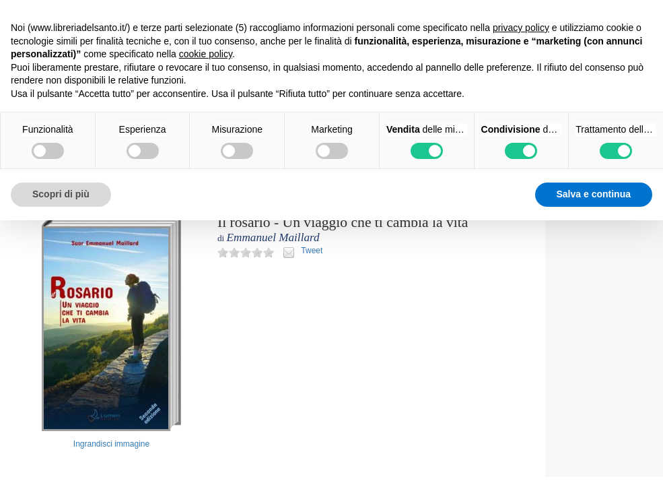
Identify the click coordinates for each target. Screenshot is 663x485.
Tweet (311, 250)
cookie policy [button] (205, 53)
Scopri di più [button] (61, 194)
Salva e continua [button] (594, 194)
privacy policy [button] (521, 27)
